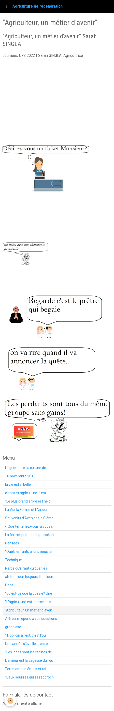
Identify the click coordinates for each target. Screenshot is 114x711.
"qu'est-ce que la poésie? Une (28, 593)
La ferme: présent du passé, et (29, 535)
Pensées (12, 543)
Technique (13, 560)
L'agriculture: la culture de (25, 468)
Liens (9, 585)
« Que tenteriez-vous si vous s (29, 526)
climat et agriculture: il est (25, 493)
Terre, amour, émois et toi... (26, 669)
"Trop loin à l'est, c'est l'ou (25, 635)
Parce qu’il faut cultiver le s (26, 568)
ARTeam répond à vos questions (31, 619)
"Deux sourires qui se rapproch (29, 677)
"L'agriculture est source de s (28, 602)
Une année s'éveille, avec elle (28, 644)
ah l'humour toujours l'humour (29, 577)
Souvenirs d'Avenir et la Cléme (29, 518)
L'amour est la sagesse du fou (29, 660)
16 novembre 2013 (20, 476)
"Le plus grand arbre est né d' (28, 501)
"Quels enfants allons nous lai (28, 552)
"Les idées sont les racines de (28, 652)
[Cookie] (10, 700)
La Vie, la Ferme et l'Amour (26, 510)
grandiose (13, 627)
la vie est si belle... (19, 484)
